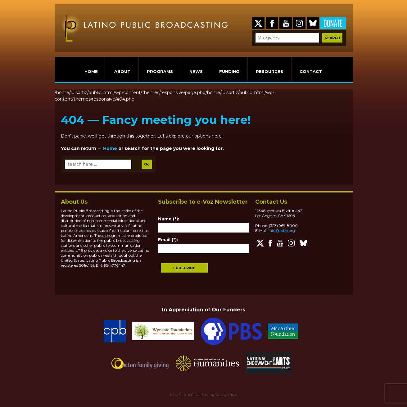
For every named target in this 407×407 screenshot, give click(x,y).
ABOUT (122, 71)
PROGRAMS (160, 71)
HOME (91, 71)
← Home (107, 148)
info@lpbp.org (282, 230)
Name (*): (168, 219)
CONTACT (311, 71)
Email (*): (168, 239)
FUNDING (229, 71)
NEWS (196, 71)
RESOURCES (269, 71)
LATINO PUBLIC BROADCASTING (209, 395)
